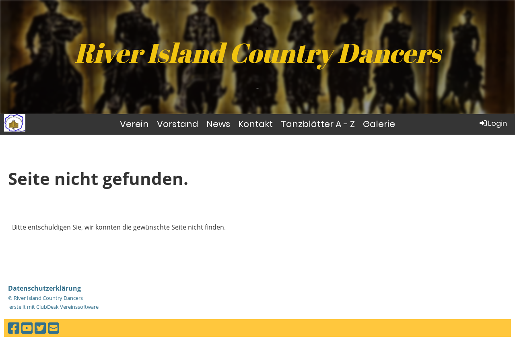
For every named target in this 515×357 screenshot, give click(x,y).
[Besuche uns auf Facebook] (13, 327)
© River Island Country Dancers (45, 298)
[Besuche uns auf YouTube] (27, 327)
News (218, 124)
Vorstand (177, 124)
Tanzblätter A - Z (318, 124)
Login (492, 123)
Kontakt (255, 124)
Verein (134, 124)
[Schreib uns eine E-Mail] (53, 327)
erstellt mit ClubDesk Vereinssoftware (53, 306)
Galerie (379, 124)
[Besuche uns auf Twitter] (40, 327)
